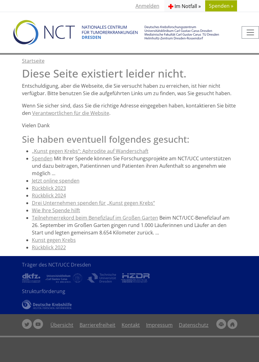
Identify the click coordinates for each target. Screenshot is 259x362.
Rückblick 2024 (49, 195)
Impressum (159, 325)
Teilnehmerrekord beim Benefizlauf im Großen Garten (95, 217)
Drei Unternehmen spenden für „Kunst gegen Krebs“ (93, 203)
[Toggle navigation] (250, 32)
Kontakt (131, 325)
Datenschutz (194, 325)
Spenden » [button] (221, 5)
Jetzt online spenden (56, 180)
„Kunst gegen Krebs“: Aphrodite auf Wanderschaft (90, 151)
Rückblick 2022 (49, 247)
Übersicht (61, 325)
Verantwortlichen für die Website (70, 113)
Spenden (42, 158)
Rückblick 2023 (49, 188)
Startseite (33, 60)
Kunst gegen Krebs (54, 240)
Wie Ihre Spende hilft (56, 210)
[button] (184, 6)
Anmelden (147, 5)
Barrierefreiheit (97, 325)
